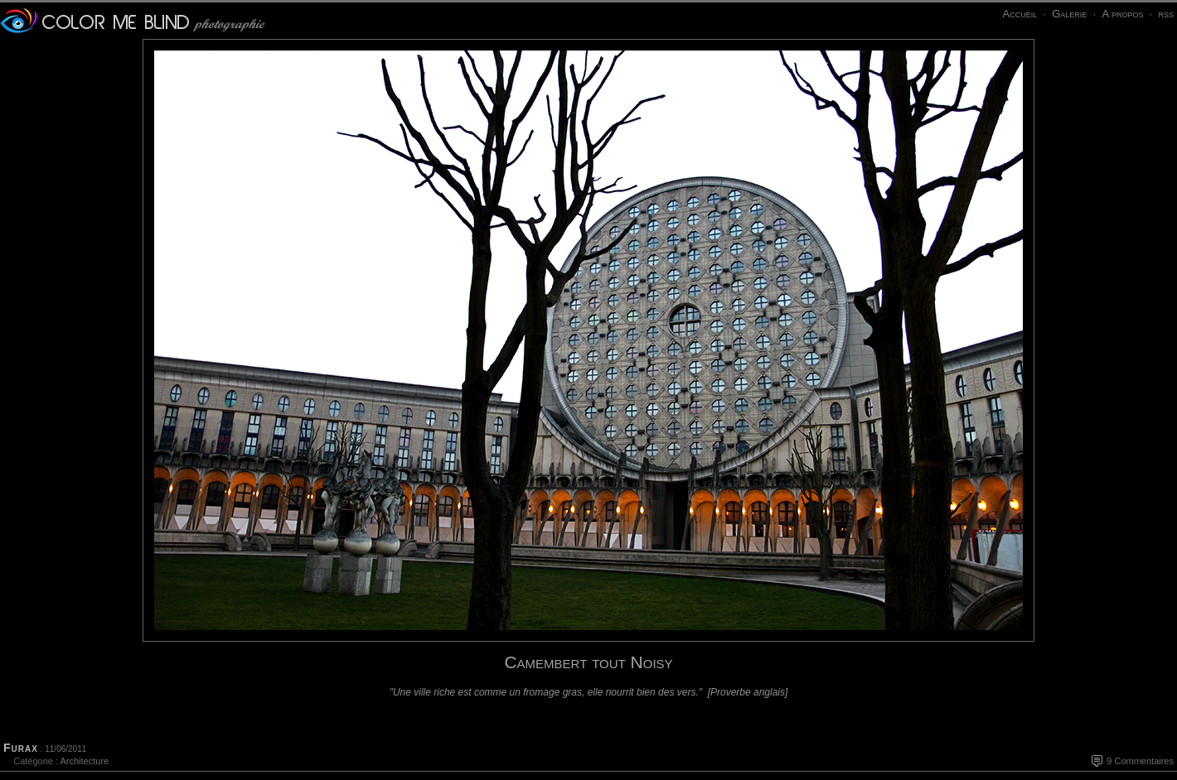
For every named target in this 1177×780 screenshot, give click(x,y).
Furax (20, 747)
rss (1166, 13)
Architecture (84, 761)
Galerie (1069, 13)
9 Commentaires (1140, 761)
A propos (1122, 13)
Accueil (1019, 13)
